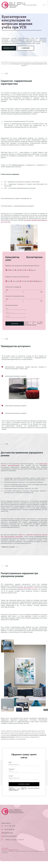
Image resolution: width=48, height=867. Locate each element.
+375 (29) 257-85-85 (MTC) (10, 836)
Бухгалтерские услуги (14, 62)
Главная (3, 62)
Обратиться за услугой (8, 547)
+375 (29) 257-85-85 (30, 5)
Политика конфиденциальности (10, 849)
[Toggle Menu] (44, 5)
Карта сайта (5, 848)
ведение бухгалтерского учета (28, 587)
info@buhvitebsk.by (8, 833)
